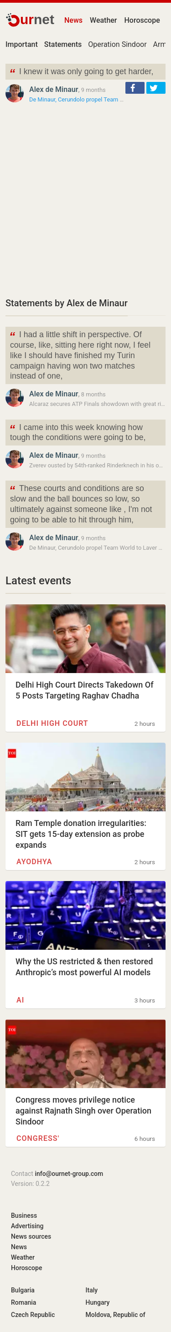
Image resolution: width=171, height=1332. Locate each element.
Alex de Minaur (53, 89)
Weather (103, 20)
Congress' (37, 1138)
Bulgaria (23, 1290)
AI (20, 1000)
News (73, 20)
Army (161, 44)
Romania (23, 1302)
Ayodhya (34, 861)
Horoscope (142, 20)
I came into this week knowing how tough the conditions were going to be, (77, 431)
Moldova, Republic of (115, 1314)
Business (24, 1215)
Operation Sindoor (117, 44)
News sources (31, 1236)
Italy (92, 1290)
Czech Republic (33, 1314)
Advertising (27, 1226)
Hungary (98, 1302)
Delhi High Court (52, 723)
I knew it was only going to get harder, (81, 73)
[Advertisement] (85, 200)
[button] (135, 88)
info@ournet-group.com (69, 1173)
